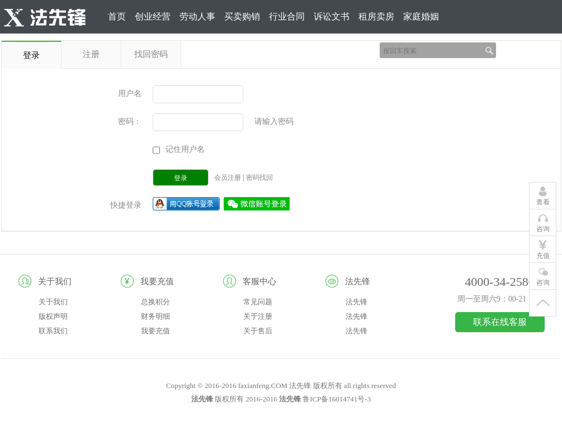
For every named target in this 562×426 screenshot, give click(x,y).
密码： (129, 121)
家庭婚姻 (421, 16)
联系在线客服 (500, 322)
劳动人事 (197, 16)
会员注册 (228, 177)
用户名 (129, 93)
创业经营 (153, 16)
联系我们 (53, 331)
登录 (520, 50)
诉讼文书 (332, 16)
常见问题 (257, 302)
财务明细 (155, 316)
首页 (117, 16)
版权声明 (53, 316)
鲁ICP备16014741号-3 (337, 399)
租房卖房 (376, 16)
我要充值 (155, 331)
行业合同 (287, 16)
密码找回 (259, 177)
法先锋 (356, 302)
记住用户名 (185, 149)
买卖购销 (242, 16)
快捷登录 (125, 205)
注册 (547, 50)
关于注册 (257, 316)
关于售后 (257, 331)
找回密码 (151, 54)
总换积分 (155, 302)
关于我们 (53, 302)
